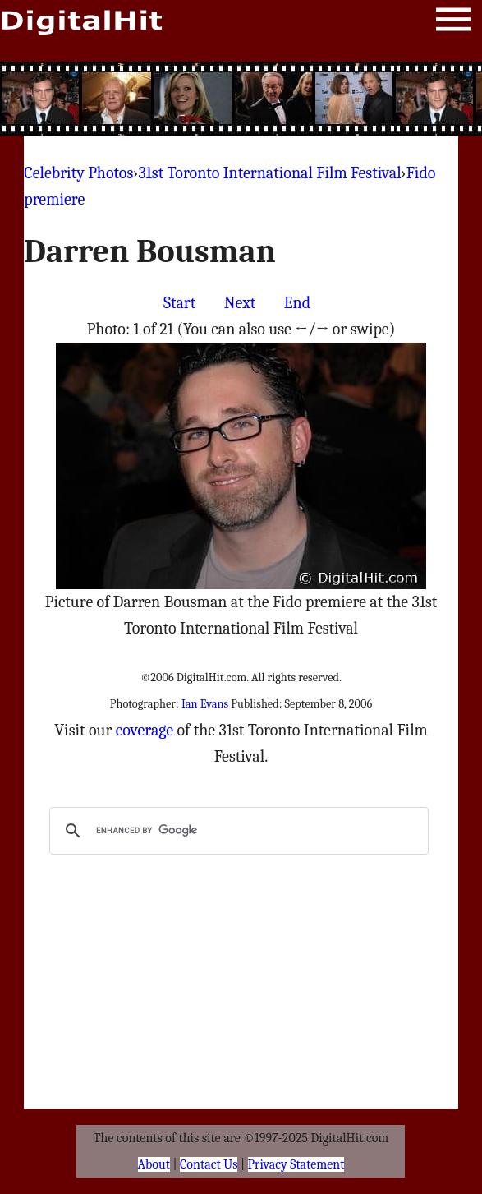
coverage (144, 730)
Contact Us (208, 1164)
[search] (237, 831)
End (297, 302)
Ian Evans (204, 704)
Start (179, 302)
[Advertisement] (241, 99)
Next (240, 302)
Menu (453, 22)
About (154, 1164)
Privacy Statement (296, 1164)
